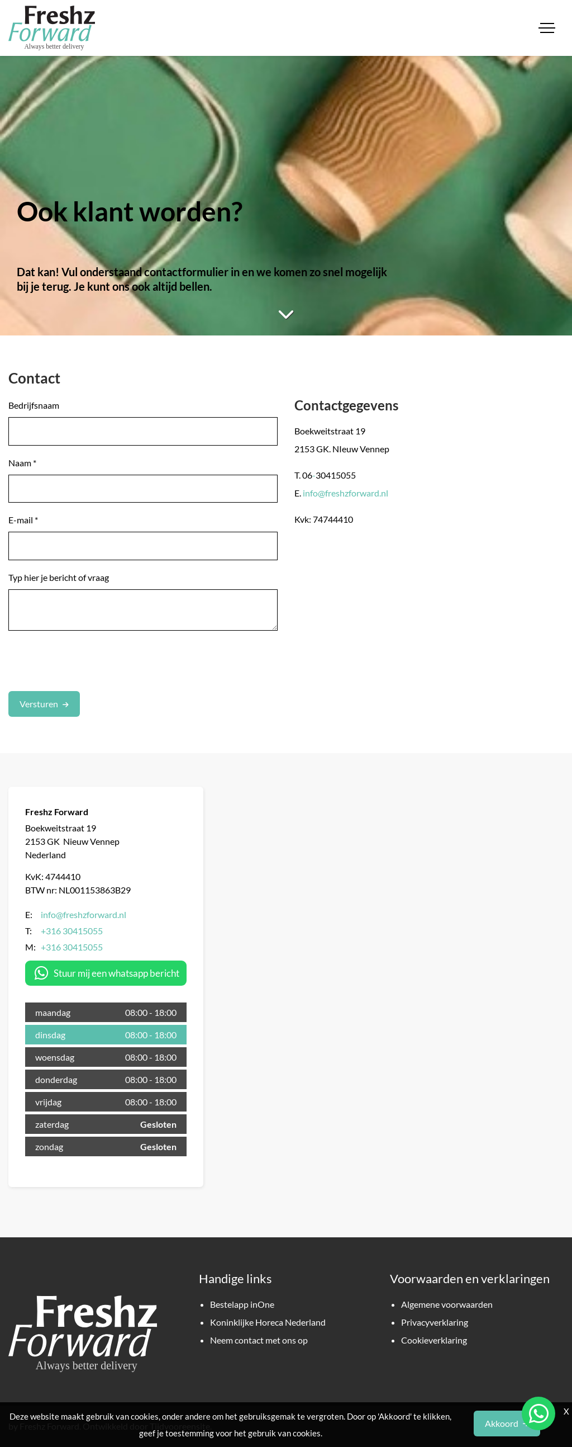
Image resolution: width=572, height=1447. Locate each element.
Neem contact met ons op (259, 1340)
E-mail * (23, 519)
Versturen (39, 703)
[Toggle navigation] (546, 28)
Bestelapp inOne (242, 1304)
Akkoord (501, 1423)
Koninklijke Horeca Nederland (268, 1322)
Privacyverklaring (434, 1322)
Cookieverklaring (434, 1340)
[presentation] (93, 661)
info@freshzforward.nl (345, 493)
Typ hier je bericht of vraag (58, 577)
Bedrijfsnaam (33, 405)
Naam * (22, 462)
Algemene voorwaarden (447, 1304)
